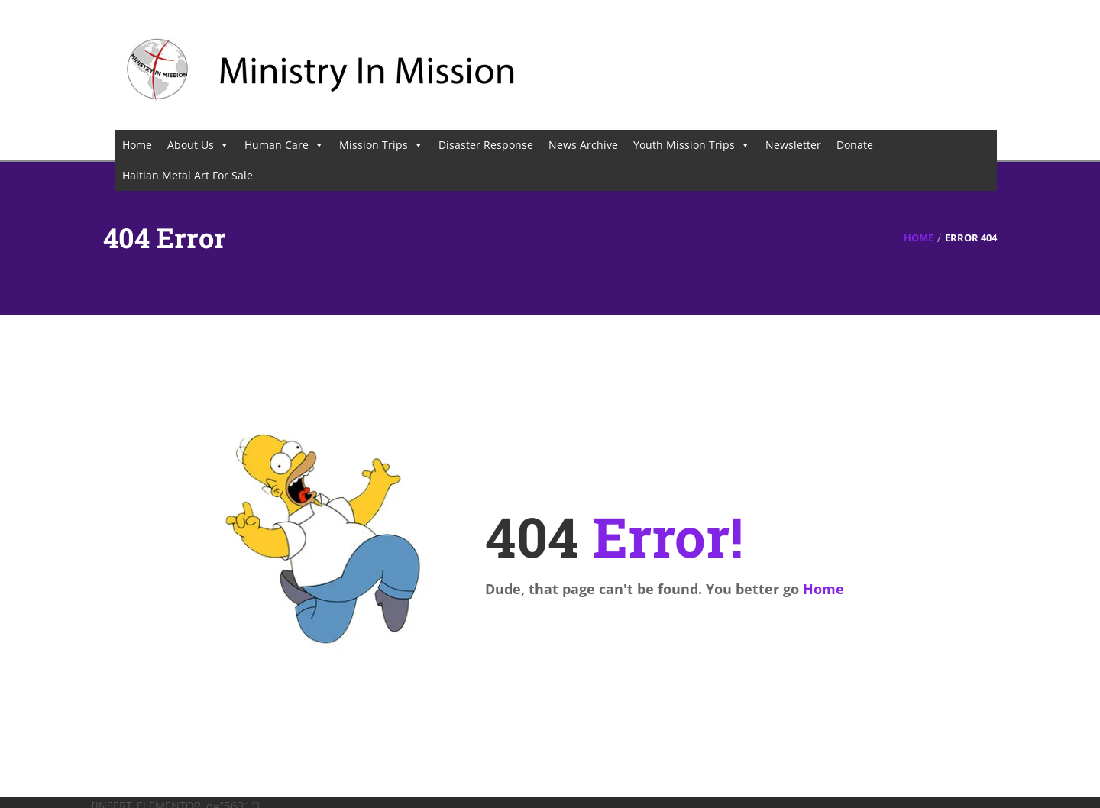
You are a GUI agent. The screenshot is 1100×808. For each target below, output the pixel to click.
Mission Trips (381, 145)
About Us (198, 145)
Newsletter (793, 144)
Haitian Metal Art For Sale (187, 175)
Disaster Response (485, 144)
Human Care (284, 145)
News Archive (583, 144)
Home (137, 144)
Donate (854, 144)
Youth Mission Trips (691, 145)
